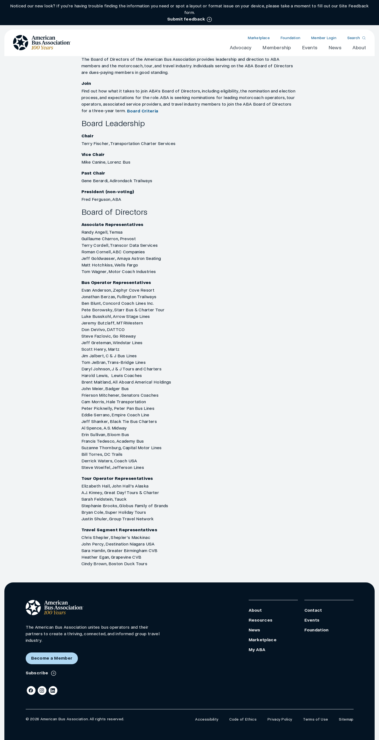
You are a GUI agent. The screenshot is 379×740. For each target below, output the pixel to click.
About (359, 47)
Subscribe (37, 673)
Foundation (290, 38)
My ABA (257, 649)
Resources (261, 620)
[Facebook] (31, 690)
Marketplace (258, 38)
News (335, 47)
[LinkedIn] (53, 690)
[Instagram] (42, 690)
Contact (313, 610)
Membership (276, 47)
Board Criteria (142, 111)
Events (310, 47)
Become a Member (52, 658)
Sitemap (346, 719)
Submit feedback (186, 19)
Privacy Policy (280, 719)
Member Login (323, 38)
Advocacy (241, 47)
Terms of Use (315, 719)
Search (353, 38)
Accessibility (206, 719)
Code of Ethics (242, 719)
